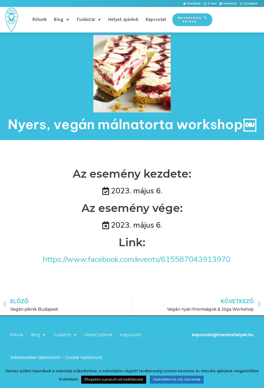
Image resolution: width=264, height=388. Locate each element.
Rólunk (39, 19)
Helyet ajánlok (123, 19)
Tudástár (88, 19)
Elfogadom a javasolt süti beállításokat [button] (113, 379)
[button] (192, 3)
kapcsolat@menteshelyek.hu (222, 335)
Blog (61, 19)
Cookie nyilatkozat (84, 357)
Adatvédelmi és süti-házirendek (177, 379)
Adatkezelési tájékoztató (35, 357)
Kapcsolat (156, 19)
